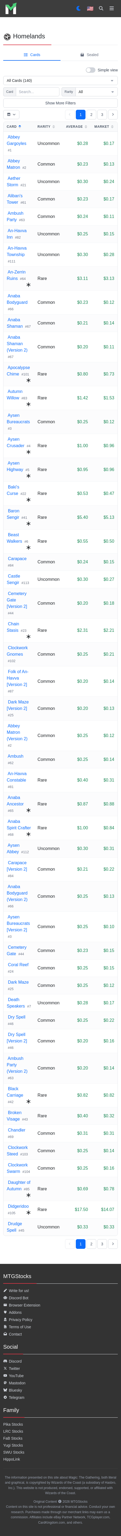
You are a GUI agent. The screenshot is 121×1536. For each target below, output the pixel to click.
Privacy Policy (17, 1320)
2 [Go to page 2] (91, 114)
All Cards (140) (60, 80)
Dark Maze (18, 982)
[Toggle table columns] (11, 114)
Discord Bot (15, 1298)
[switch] (102, 70)
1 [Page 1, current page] (81, 114)
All (97, 91)
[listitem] (10, 8)
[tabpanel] (60, 657)
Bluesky (12, 1390)
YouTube (13, 1376)
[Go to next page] (113, 114)
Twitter (11, 1368)
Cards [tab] (31, 55)
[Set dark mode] (79, 8)
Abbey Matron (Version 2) (17, 732)
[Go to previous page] (70, 114)
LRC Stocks (13, 1431)
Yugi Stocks (13, 1445)
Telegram (13, 1397)
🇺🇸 (90, 9)
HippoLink (11, 1459)
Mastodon (14, 1383)
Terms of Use (17, 1327)
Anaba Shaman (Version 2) (17, 343)
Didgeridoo (18, 1206)
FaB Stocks (13, 1438)
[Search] (101, 8)
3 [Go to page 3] (102, 114)
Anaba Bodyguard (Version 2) (17, 893)
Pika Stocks (13, 1424)
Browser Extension (21, 1305)
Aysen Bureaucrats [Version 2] (18, 923)
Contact (12, 1334)
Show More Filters (60, 103)
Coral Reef (18, 964)
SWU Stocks (13, 1452)
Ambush (15, 756)
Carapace (17, 558)
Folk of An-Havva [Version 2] (18, 678)
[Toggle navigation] (111, 8)
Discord (12, 1361)
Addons (12, 1312)
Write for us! (16, 1291)
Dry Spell (16, 1017)
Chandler (16, 1130)
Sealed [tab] (89, 55)
